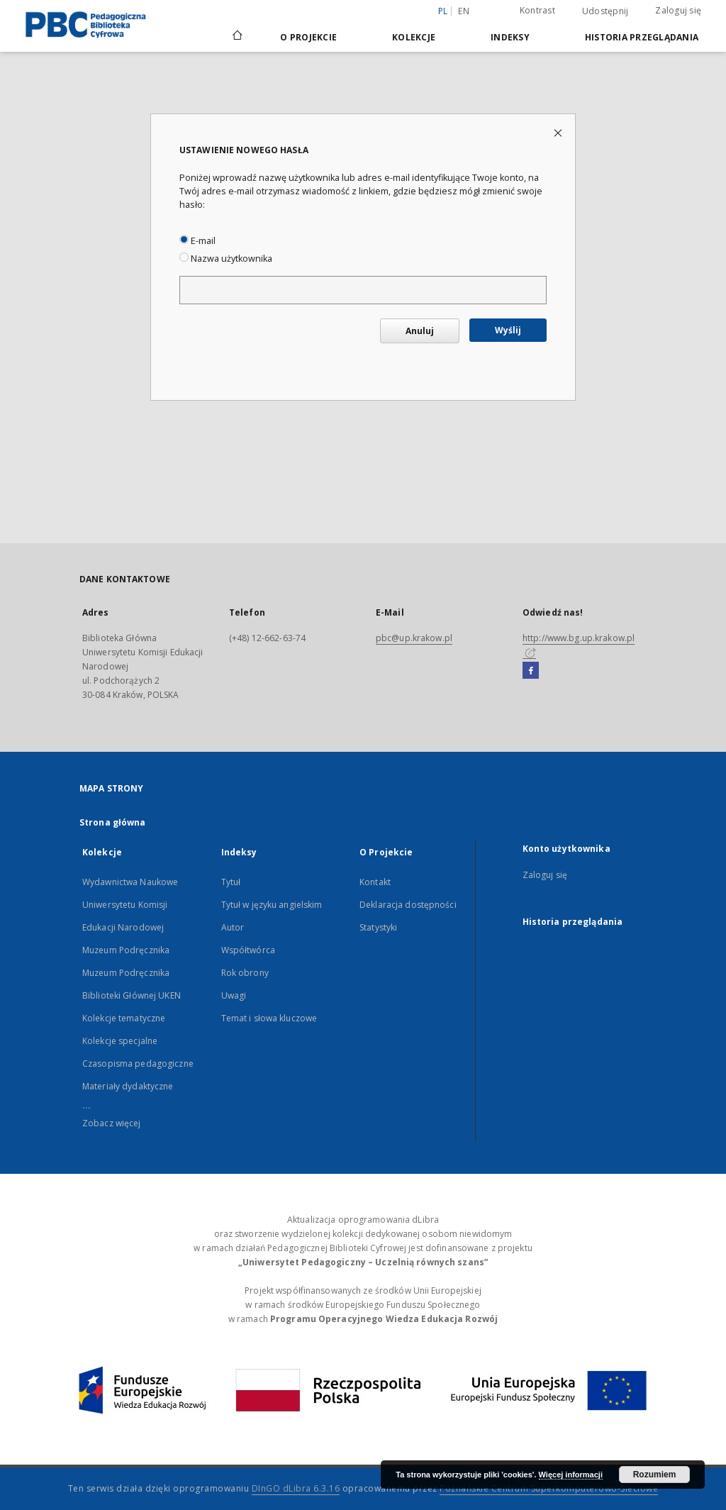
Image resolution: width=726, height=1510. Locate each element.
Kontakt (375, 882)
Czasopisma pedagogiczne (138, 1063)
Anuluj (420, 331)
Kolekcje (413, 37)
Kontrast (537, 10)
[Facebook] (531, 671)
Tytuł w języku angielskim (272, 905)
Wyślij (508, 330)
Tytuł (231, 882)
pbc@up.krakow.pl (414, 638)
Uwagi (234, 995)
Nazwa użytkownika (225, 258)
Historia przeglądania (641, 37)
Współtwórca (248, 950)
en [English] (463, 11)
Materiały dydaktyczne (128, 1086)
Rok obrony (245, 973)
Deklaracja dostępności (408, 905)
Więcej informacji (571, 1474)
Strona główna (112, 822)
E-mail (197, 241)
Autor (233, 927)
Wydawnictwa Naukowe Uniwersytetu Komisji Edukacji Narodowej (130, 904)
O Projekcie (308, 37)
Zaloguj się (678, 10)
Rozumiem (654, 1475)
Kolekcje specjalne (119, 1041)
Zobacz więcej (111, 1123)
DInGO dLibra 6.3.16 (296, 1488)
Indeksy (510, 37)
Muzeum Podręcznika (125, 950)
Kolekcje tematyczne (123, 1018)
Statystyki (378, 927)
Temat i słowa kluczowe (269, 1018)
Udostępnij (605, 11)
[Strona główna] (236, 36)
